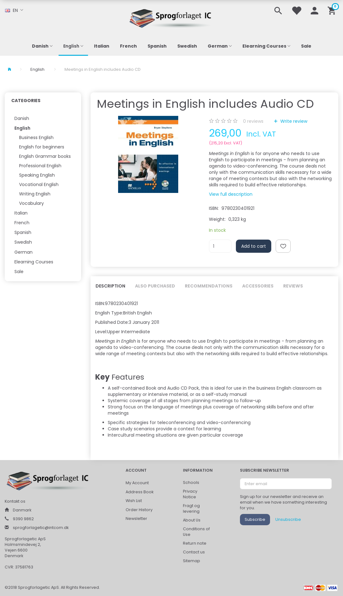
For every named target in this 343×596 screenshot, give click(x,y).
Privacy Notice (190, 494)
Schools (191, 482)
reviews (253, 121)
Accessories (257, 286)
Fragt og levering (191, 508)
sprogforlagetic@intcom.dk (41, 527)
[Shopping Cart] (333, 10)
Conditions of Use (196, 531)
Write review (293, 121)
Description (110, 286)
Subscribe (255, 519)
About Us (191, 520)
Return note (194, 543)
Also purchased (155, 286)
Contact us (194, 552)
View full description (230, 194)
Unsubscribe (288, 519)
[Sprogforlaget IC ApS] (171, 17)
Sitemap (191, 560)
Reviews (293, 286)
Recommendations (208, 286)
